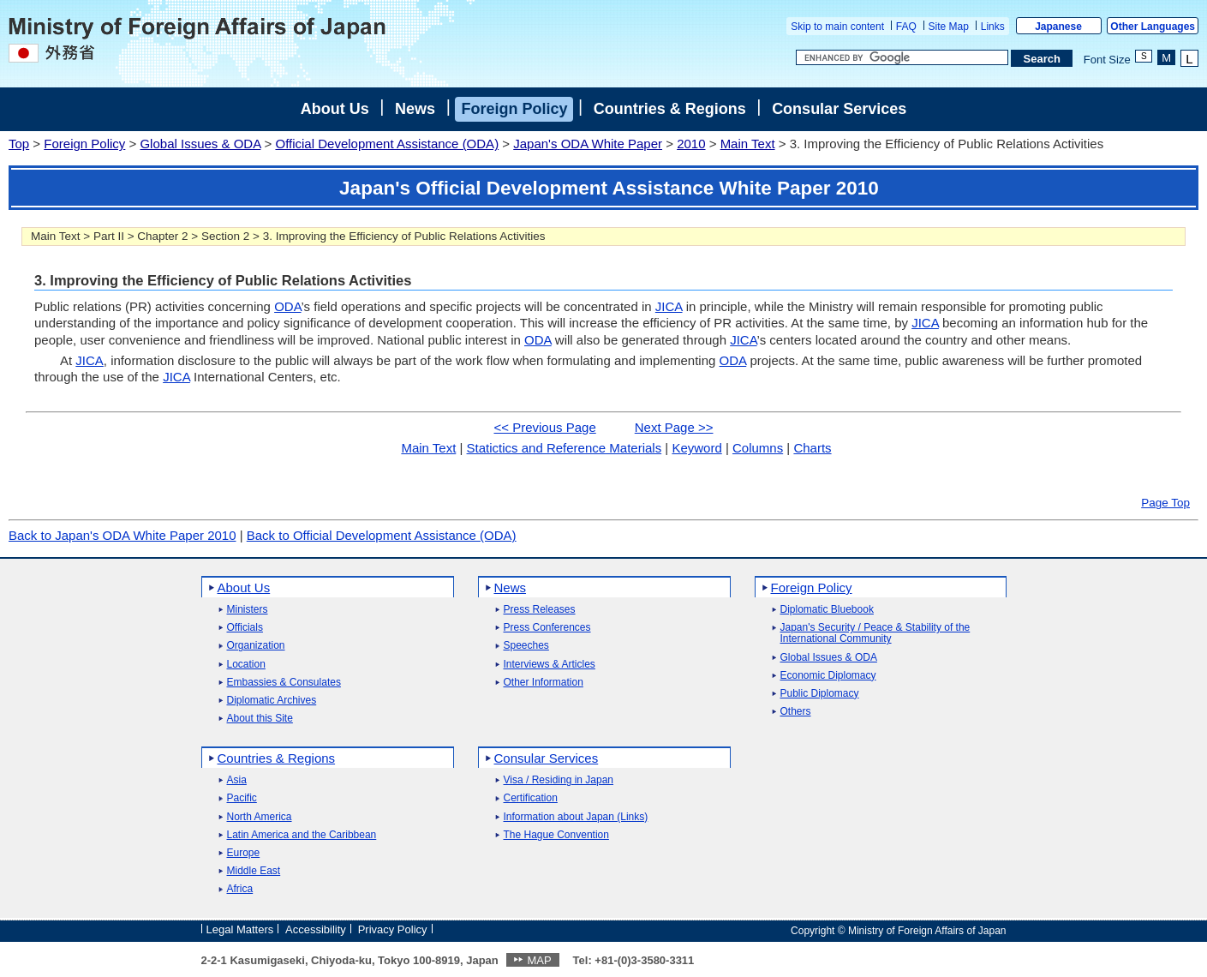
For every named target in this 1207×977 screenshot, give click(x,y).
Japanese (1058, 27)
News (415, 108)
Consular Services (839, 108)
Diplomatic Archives (272, 700)
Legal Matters (240, 929)
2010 (691, 143)
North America (259, 817)
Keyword (696, 448)
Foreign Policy (514, 108)
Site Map (949, 27)
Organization (256, 645)
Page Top (1165, 502)
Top (19, 143)
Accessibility (315, 929)
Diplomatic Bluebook (827, 609)
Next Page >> (674, 427)
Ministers (247, 609)
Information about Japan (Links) (576, 817)
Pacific (242, 798)
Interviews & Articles (549, 664)
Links (993, 27)
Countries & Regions (670, 108)
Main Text (747, 143)
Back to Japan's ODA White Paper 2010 (122, 535)
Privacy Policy (392, 929)
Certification (531, 798)
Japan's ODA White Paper (587, 143)
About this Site (260, 718)
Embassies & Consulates (284, 682)
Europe (243, 853)
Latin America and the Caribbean (302, 835)
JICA (669, 306)
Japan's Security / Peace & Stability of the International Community (875, 633)
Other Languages (1152, 27)
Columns (757, 448)
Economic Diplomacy (828, 675)
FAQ (906, 27)
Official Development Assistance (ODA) (387, 143)
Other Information (543, 682)
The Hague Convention (556, 835)
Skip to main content (837, 27)
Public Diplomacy (819, 693)
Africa (240, 889)
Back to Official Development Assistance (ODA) (382, 535)
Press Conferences (547, 627)
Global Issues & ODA (200, 143)
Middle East (254, 871)
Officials (245, 627)
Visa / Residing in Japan (559, 780)
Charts (812, 448)
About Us (335, 108)
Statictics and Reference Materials (564, 448)
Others (795, 711)
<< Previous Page (545, 427)
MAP (539, 960)
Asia (237, 780)
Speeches (526, 645)
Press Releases (540, 609)
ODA (287, 306)
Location (246, 664)
